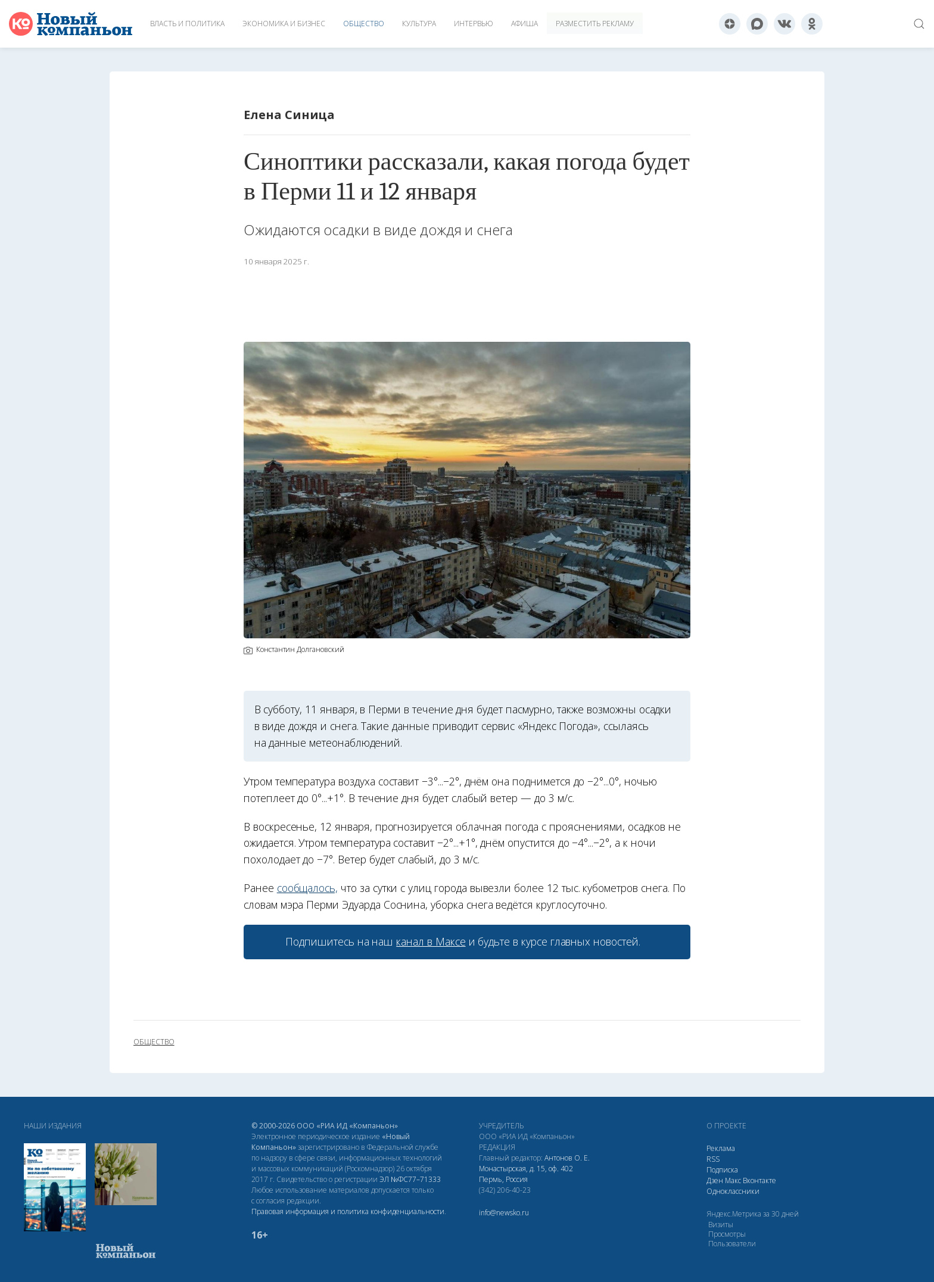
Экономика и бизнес (283, 23)
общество (154, 1042)
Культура (419, 23)
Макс (733, 1180)
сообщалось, (307, 888)
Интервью (473, 23)
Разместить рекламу (595, 23)
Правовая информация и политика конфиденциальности (347, 1211)
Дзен (714, 1180)
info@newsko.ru (504, 1213)
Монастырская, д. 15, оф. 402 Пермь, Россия (526, 1174)
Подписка (722, 1170)
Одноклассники (732, 1191)
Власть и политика (187, 23)
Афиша (524, 23)
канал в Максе (430, 941)
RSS (713, 1159)
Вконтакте (759, 1180)
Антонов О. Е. (567, 1158)
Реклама (720, 1148)
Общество (363, 23)
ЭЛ (410, 1179)
